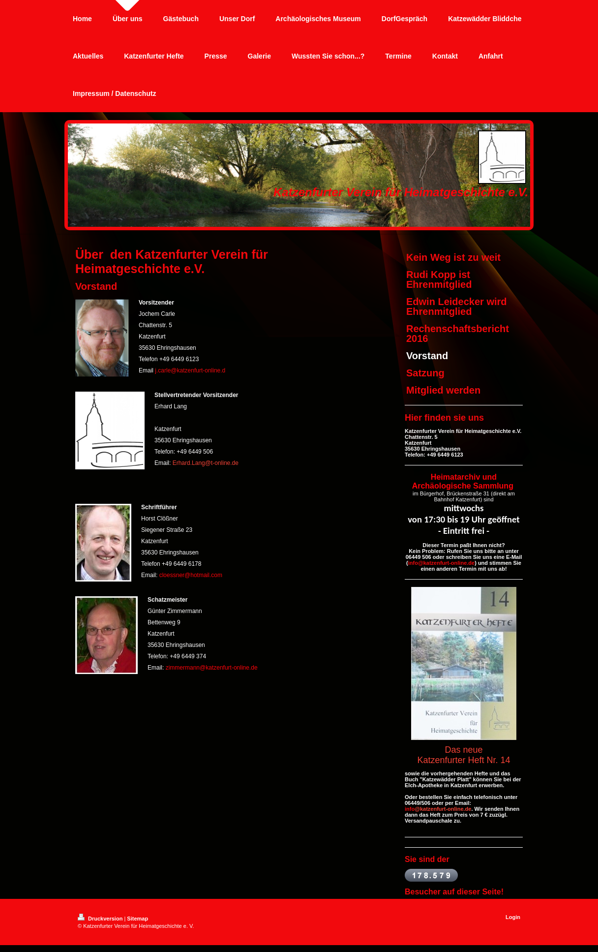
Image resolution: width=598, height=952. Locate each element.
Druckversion (101, 918)
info (410, 809)
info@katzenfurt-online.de (441, 563)
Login (513, 917)
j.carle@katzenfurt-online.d (190, 370)
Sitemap (137, 918)
